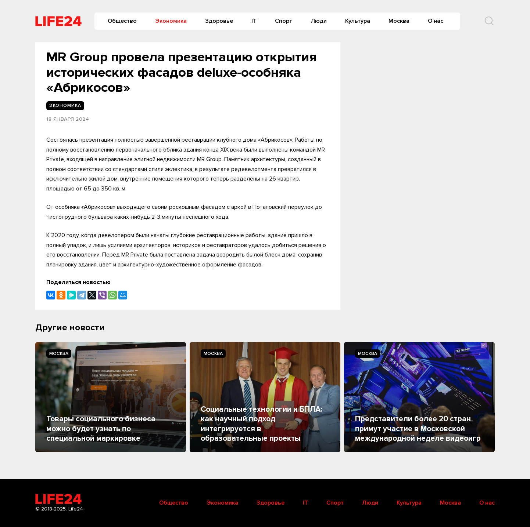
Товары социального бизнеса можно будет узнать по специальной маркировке (100, 428)
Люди (319, 21)
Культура (357, 21)
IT (254, 21)
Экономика (171, 21)
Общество (122, 21)
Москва (398, 21)
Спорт (283, 21)
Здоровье (219, 21)
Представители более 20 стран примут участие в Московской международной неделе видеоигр (418, 428)
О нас (435, 21)
